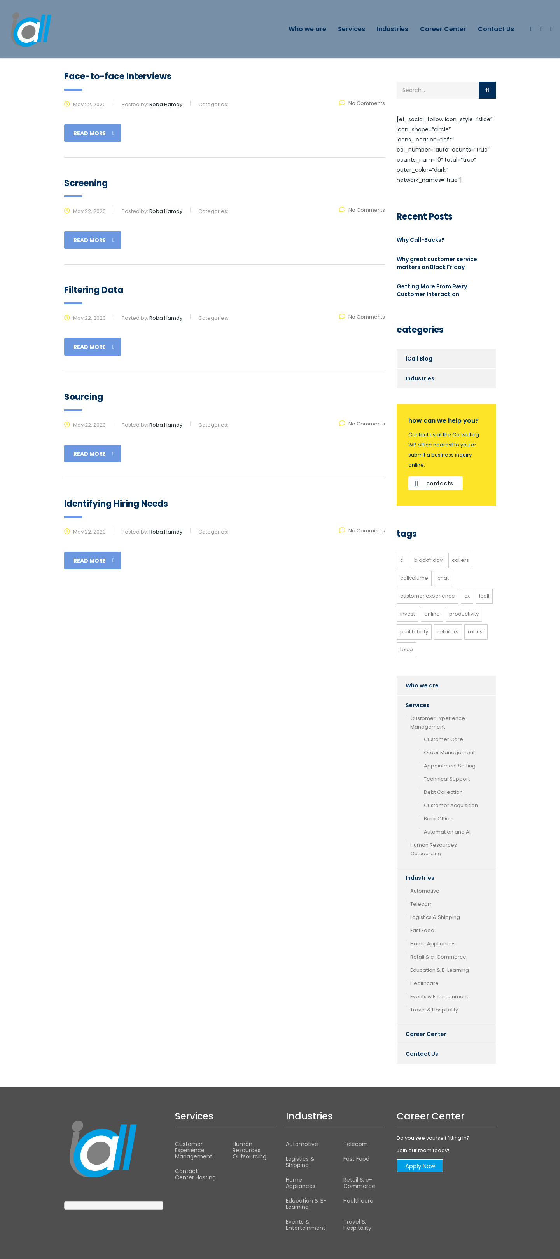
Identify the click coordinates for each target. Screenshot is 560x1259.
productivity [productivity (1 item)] (464, 613)
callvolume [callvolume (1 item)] (414, 578)
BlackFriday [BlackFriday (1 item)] (428, 560)
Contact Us (496, 28)
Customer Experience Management (437, 723)
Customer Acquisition (451, 805)
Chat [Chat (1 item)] (443, 578)
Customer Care (443, 739)
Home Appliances (433, 943)
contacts (434, 483)
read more (94, 133)
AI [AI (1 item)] (402, 560)
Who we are (307, 28)
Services (351, 28)
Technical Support (447, 779)
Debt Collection (443, 792)
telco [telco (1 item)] (406, 649)
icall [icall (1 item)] (484, 596)
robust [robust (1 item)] (476, 631)
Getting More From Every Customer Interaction (432, 290)
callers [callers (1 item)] (460, 560)
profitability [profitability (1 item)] (414, 631)
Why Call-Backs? (420, 240)
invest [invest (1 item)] (407, 613)
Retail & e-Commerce (438, 957)
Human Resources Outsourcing (433, 849)
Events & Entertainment (439, 996)
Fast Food (422, 930)
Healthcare (424, 983)
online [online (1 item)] (432, 613)
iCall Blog (419, 359)
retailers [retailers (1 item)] (448, 631)
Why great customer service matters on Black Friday (437, 263)
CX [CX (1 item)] (467, 596)
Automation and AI (447, 831)
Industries (392, 28)
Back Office (438, 818)
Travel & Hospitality (434, 1009)
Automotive (424, 891)
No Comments (362, 103)
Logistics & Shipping (435, 917)
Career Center (443, 28)
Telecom (421, 904)
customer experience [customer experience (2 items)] (427, 596)
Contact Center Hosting (195, 1174)
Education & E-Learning (439, 970)
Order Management (449, 752)
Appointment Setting (450, 765)
